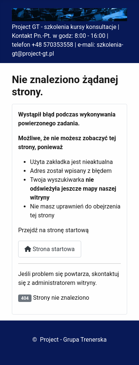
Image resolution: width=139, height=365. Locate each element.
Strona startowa (49, 249)
